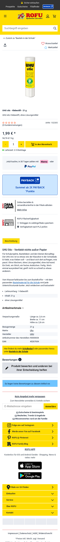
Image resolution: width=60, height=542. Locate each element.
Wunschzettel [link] (49, 44)
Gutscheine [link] (22, 6)
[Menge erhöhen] (21, 144)
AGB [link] (35, 533)
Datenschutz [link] (25, 533)
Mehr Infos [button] (22, 210)
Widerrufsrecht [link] (45, 533)
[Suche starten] (55, 28)
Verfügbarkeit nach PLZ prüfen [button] (32, 227)
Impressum (13, 533)
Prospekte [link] (10, 6)
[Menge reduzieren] (5, 144)
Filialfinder (34, 6)
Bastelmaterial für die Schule (26, 282)
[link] (48, 6)
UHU (32, 334)
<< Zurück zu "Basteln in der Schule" (19, 38)
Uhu (31, 330)
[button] (19, 359)
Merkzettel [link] (51, 48)
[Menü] (9, 16)
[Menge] (13, 144)
